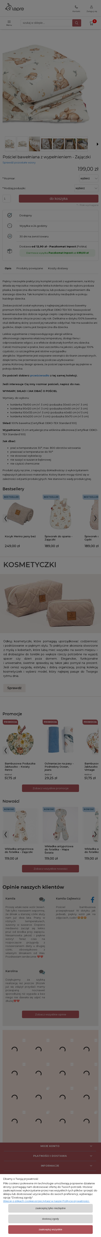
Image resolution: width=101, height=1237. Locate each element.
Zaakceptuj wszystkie (50, 1229)
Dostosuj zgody (50, 1218)
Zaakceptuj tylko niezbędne (50, 1208)
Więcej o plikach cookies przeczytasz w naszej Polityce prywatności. (46, 1201)
